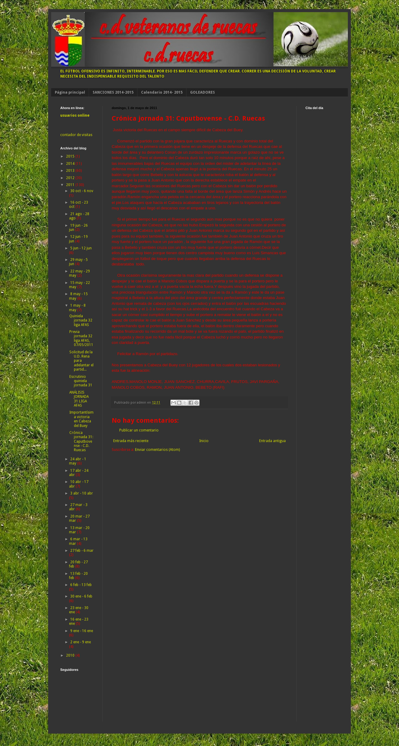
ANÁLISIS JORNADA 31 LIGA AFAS (79, 399)
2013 (70, 170)
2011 (70, 185)
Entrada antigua (272, 441)
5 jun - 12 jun (81, 248)
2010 (70, 655)
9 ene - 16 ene (81, 631)
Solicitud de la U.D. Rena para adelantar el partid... (81, 361)
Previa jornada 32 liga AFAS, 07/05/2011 (81, 338)
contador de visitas (76, 135)
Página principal (70, 92)
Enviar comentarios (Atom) (157, 450)
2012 (70, 178)
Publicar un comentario (139, 430)
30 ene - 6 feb (81, 596)
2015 (70, 156)
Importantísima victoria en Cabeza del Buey (81, 419)
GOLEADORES (202, 92)
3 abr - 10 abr (81, 493)
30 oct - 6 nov (81, 191)
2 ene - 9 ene (80, 642)
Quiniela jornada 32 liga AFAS (80, 320)
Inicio (204, 441)
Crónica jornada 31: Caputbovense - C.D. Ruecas (81, 441)
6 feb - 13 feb (81, 585)
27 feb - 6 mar (82, 550)
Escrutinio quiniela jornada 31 (80, 381)
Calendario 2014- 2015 (162, 92)
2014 (70, 164)
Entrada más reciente (130, 441)
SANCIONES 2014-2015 (113, 92)
